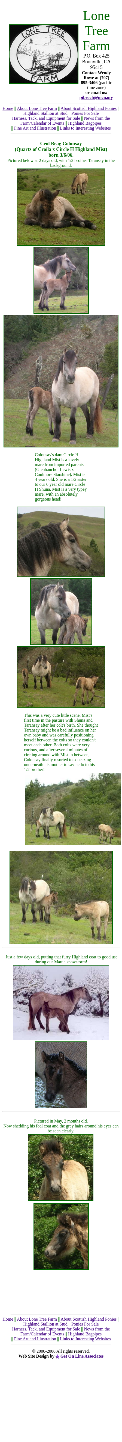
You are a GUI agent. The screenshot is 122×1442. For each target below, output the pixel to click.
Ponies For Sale (85, 113)
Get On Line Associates (82, 1356)
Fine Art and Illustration (35, 128)
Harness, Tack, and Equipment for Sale (46, 118)
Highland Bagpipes (85, 123)
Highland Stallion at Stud (45, 113)
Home (7, 108)
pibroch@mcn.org (96, 97)
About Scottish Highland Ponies (89, 108)
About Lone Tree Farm (37, 108)
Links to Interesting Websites (85, 128)
